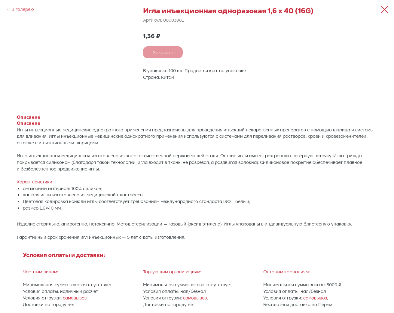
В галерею (22, 9)
